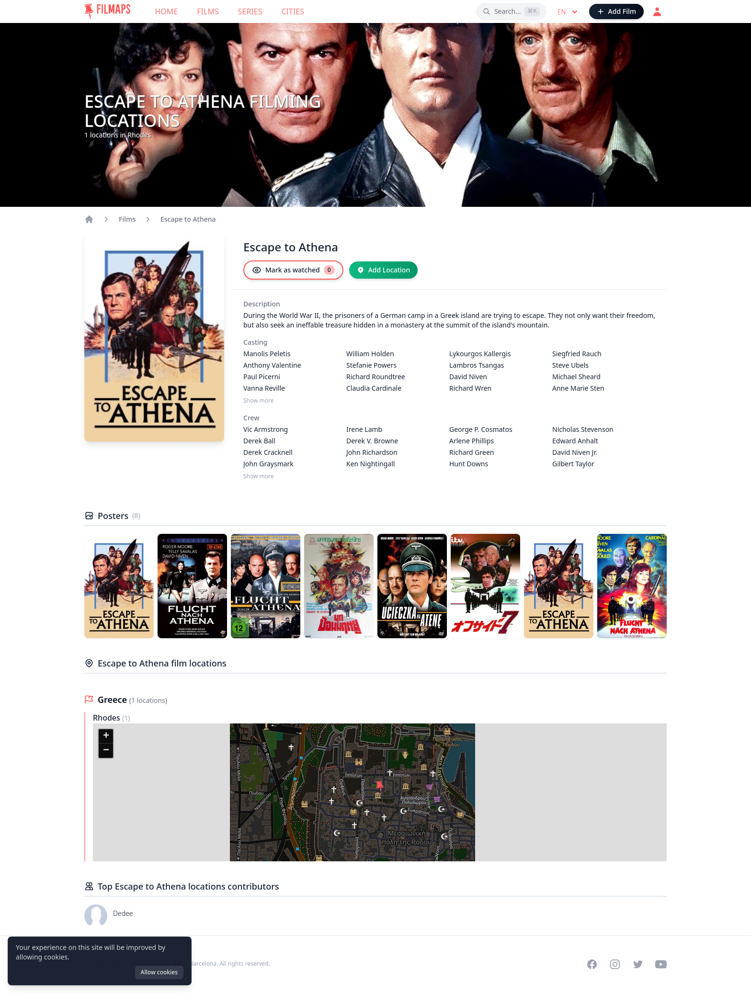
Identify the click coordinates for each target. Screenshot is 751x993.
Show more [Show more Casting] (258, 401)
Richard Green (471, 452)
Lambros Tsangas (476, 365)
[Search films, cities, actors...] (511, 11)
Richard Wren (470, 388)
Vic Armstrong (265, 429)
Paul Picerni (261, 376)
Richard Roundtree (375, 376)
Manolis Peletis (267, 353)
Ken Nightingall (370, 463)
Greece (113, 699)
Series (250, 11)
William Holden (370, 353)
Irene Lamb (364, 429)
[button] (380, 786)
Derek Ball (259, 440)
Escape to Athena (188, 219)
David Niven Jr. (574, 452)
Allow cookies (159, 972)
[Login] (657, 11)
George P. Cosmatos (480, 429)
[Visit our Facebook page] (592, 964)
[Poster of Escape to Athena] (119, 586)
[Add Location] (383, 270)
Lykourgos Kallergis (480, 353)
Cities (292, 11)
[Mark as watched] (293, 270)
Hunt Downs (468, 463)
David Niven (468, 376)
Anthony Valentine (272, 365)
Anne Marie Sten (578, 388)
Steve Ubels (570, 365)
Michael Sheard (576, 376)
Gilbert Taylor (573, 463)
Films (207, 11)
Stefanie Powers (371, 365)
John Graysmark (268, 463)
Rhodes (107, 717)
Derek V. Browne (372, 440)
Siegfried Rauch (577, 353)
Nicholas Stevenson (583, 429)
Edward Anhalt (575, 440)
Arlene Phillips (471, 440)
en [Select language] (569, 12)
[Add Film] (616, 11)
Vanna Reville (264, 388)
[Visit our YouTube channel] (661, 964)
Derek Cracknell (268, 452)
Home (166, 11)
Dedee (123, 913)
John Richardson (372, 452)
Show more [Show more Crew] (258, 476)
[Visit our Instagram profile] (615, 964)
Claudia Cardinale (373, 388)
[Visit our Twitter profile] (638, 964)
